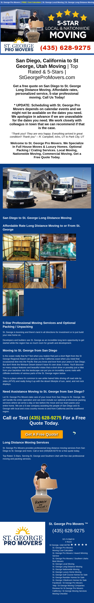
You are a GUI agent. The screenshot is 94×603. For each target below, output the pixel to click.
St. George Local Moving (53, 2)
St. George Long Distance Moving (67, 567)
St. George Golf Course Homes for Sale (69, 575)
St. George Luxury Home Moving (66, 572)
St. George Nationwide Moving (65, 569)
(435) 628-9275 (45, 417)
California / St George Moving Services (69, 591)
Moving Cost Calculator (62, 550)
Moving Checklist (59, 594)
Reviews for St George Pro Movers (67, 588)
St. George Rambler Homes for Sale (68, 577)
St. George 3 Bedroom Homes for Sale (69, 580)
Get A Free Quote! (44, 434)
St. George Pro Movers (10, 2)
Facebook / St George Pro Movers (67, 583)
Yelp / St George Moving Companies (68, 585)
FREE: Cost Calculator (31, 2)
